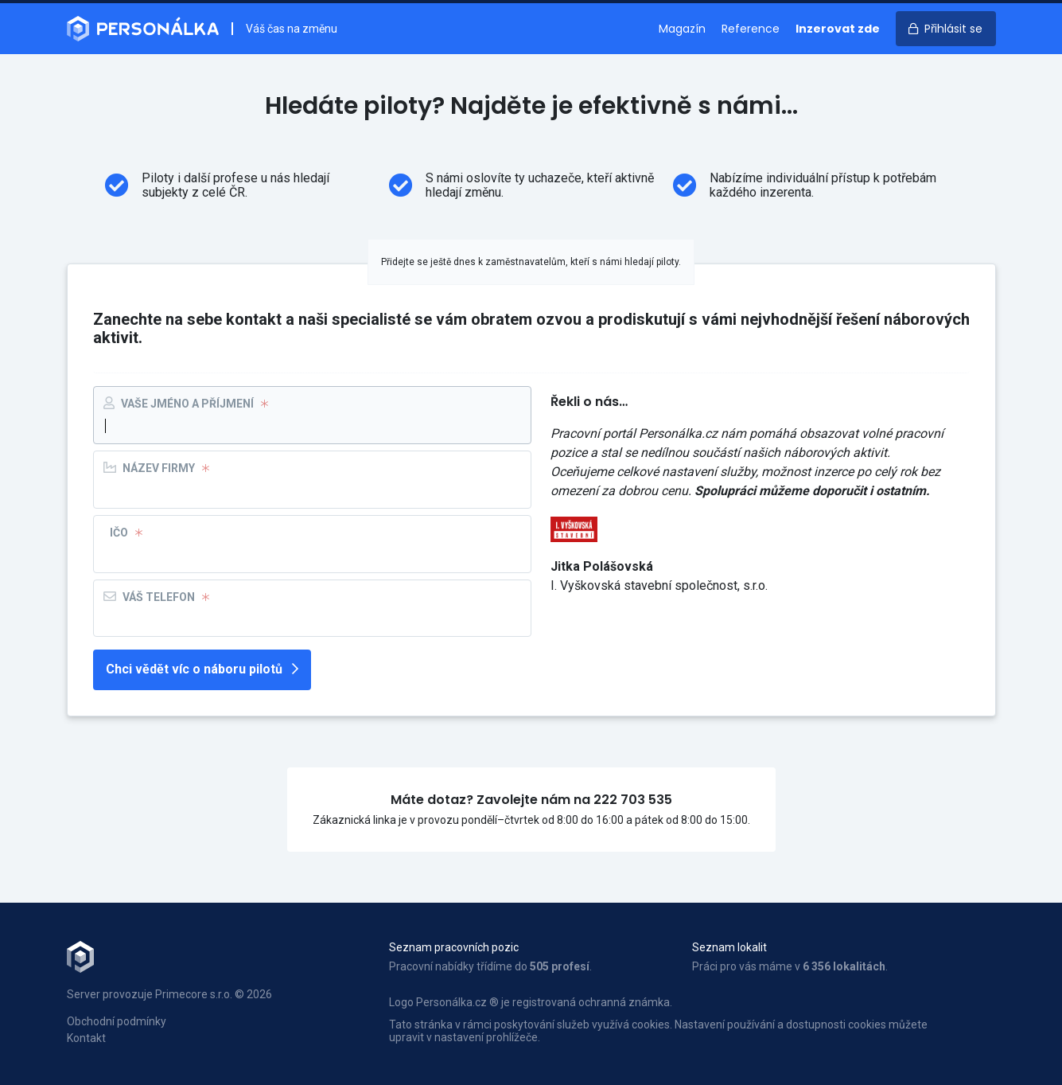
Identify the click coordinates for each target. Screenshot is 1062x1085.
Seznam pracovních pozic (454, 947)
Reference (751, 29)
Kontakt (86, 1038)
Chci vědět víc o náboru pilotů (202, 669)
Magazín (682, 29)
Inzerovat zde (838, 29)
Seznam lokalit (729, 947)
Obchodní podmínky (116, 1021)
